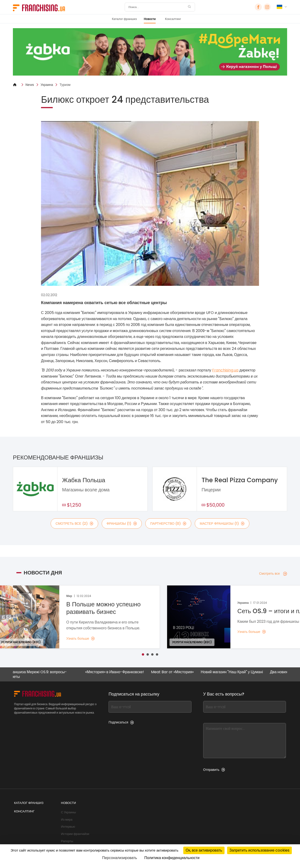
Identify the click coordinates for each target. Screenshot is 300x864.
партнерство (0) (168, 523)
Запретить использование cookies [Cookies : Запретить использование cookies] (259, 850)
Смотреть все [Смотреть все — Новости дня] (273, 573)
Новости (150, 19)
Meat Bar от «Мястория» (175, 672)
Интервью (68, 826)
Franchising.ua (225, 370)
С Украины (68, 812)
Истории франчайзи (75, 834)
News (30, 84)
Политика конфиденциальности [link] (172, 857)
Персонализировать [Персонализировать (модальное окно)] (119, 857)
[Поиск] (156, 7)
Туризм (65, 84)
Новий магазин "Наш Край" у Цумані (235, 672)
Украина (47, 84)
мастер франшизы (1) (222, 523)
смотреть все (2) (74, 523)
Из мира (66, 819)
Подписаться (121, 722)
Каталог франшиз (124, 19)
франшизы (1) (122, 523)
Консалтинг (173, 19)
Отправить (214, 769)
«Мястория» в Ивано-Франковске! (117, 672)
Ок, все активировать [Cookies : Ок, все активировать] (204, 850)
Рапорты (67, 841)
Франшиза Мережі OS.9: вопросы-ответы (40, 674)
